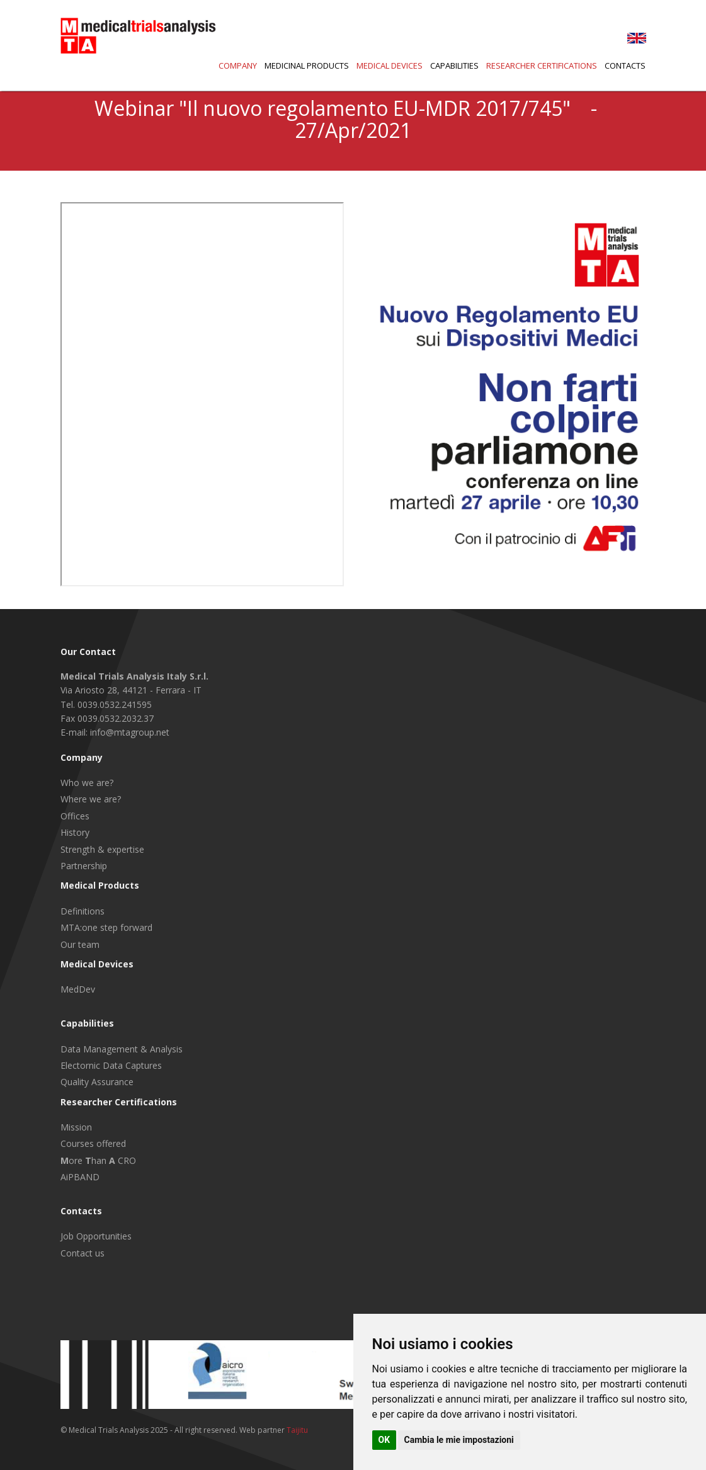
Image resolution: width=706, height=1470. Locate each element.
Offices (74, 816)
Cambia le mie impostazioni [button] (459, 1440)
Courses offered (93, 1143)
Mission (76, 1127)
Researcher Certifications (541, 65)
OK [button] (384, 1440)
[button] (451, 66)
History (74, 832)
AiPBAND (80, 1177)
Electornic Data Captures (111, 1065)
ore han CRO (98, 1160)
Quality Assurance (97, 1082)
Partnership (83, 866)
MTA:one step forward (106, 927)
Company (238, 65)
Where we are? (90, 799)
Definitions (82, 911)
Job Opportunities (96, 1236)
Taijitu (297, 1430)
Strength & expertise (102, 849)
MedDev (77, 989)
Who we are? (86, 783)
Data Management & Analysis (121, 1049)
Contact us (82, 1253)
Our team (80, 944)
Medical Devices (389, 65)
